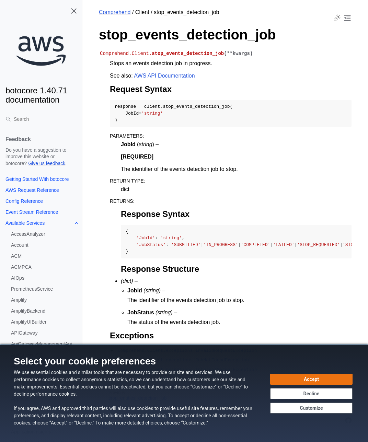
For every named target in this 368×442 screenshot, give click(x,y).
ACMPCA (21, 267)
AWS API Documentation (164, 76)
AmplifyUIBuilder (28, 322)
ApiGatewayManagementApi (41, 344)
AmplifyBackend (28, 311)
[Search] (41, 119)
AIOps (17, 278)
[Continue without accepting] (311, 393)
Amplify (19, 300)
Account (19, 245)
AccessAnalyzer (28, 234)
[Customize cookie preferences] (311, 408)
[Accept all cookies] (311, 379)
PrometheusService (32, 289)
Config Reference (24, 201)
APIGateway (24, 333)
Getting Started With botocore (37, 179)
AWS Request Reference (32, 190)
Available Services (25, 223)
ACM (16, 256)
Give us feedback (46, 163)
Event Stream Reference (31, 212)
